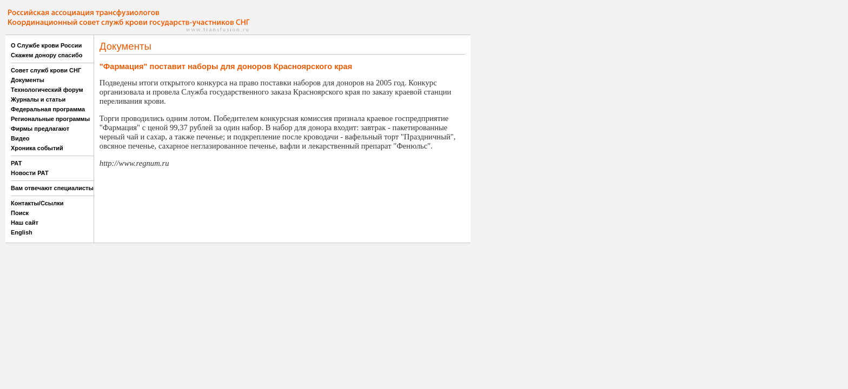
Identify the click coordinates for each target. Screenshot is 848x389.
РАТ (16, 163)
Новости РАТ (30, 173)
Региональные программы (50, 119)
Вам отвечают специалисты (52, 188)
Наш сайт (24, 222)
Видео (20, 138)
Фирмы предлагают (40, 128)
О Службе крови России (46, 45)
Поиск (20, 213)
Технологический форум (47, 89)
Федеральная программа (48, 109)
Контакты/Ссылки (37, 203)
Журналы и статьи (38, 99)
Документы (27, 80)
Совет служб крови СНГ (46, 70)
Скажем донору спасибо (46, 55)
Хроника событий (37, 148)
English (21, 232)
